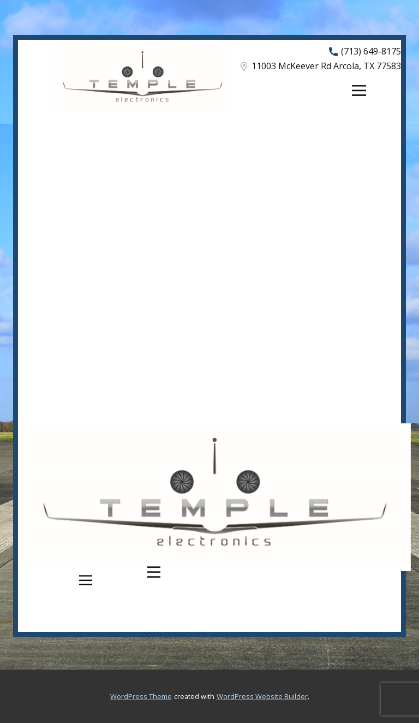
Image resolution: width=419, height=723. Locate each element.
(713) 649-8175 (364, 52)
